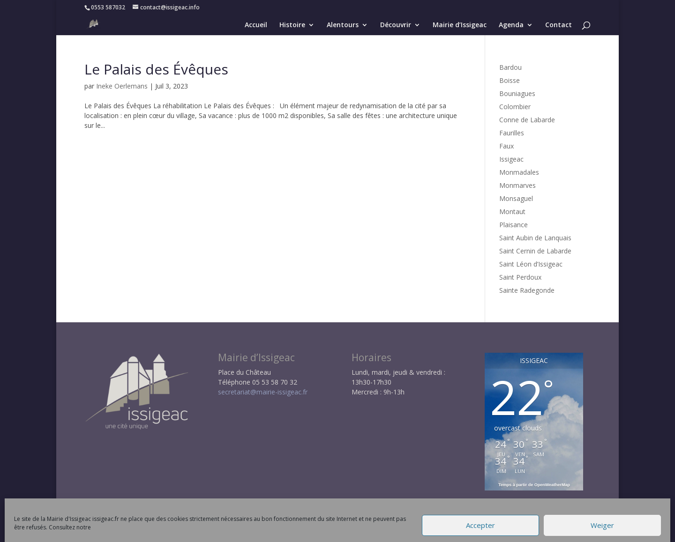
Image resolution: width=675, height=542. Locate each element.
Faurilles (511, 132)
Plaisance (513, 224)
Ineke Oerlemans (122, 86)
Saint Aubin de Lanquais (535, 237)
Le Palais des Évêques (156, 69)
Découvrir (395, 25)
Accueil (256, 25)
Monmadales (519, 172)
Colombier (515, 106)
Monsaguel (516, 198)
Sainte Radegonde (527, 290)
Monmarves (517, 185)
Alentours (343, 25)
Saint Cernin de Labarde (535, 250)
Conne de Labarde (527, 119)
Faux (506, 145)
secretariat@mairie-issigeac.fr (263, 391)
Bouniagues (517, 93)
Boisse (509, 80)
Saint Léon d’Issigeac (530, 264)
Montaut (512, 211)
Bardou (510, 67)
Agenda (511, 25)
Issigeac (511, 159)
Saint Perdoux (520, 277)
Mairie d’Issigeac (460, 25)
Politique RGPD (297, 530)
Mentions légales (236, 530)
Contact (558, 25)
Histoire (292, 25)
